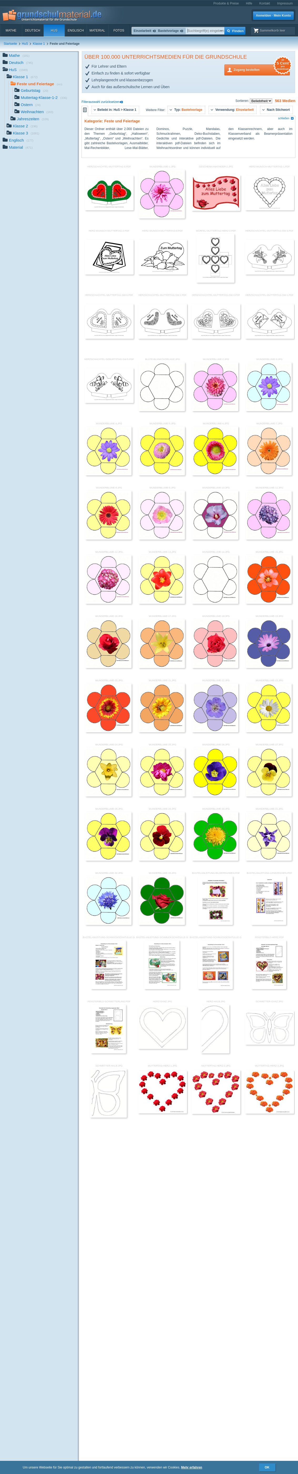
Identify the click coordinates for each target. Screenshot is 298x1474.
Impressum (285, 3)
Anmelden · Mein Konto (273, 15)
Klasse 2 (22, 126)
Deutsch (32, 30)
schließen (286, 118)
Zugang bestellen (262, 69)
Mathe (11, 30)
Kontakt (264, 3)
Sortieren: (242, 101)
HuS (54, 30)
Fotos (118, 30)
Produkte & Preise (226, 3)
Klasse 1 (39, 44)
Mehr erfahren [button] (191, 1467)
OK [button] (267, 1467)
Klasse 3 (23, 133)
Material (97, 30)
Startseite (10, 44)
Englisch (76, 30)
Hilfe (249, 3)
